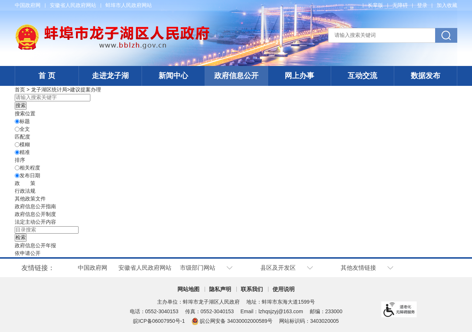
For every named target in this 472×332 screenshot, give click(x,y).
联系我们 (252, 289)
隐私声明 (220, 289)
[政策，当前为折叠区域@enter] (25, 183)
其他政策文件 (30, 199)
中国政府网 (28, 5)
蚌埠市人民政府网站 (128, 5)
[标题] (17, 121)
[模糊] (17, 144)
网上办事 (299, 75)
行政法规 (25, 191)
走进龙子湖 (110, 75)
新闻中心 (173, 75)
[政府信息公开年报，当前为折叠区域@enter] (35, 245)
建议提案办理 (85, 89)
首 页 (46, 75)
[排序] (17, 167)
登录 (422, 5)
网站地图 (188, 289)
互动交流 (362, 75)
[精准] (17, 152)
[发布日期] (17, 175)
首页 (20, 89)
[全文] (17, 129)
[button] (375, 5)
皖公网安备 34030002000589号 (232, 321)
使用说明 (284, 289)
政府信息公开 (236, 75)
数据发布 (425, 75)
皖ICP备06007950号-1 (159, 321)
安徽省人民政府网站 (73, 5)
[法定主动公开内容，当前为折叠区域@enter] (35, 222)
